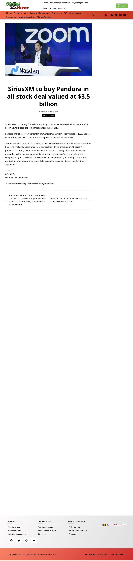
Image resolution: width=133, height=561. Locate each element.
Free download (14, 527)
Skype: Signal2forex (80, 3)
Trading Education (26, 17)
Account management (40, 13)
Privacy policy (74, 534)
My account (121, 5)
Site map (42, 534)
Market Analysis (45, 17)
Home (9, 13)
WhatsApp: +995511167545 (54, 8)
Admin (43, 111)
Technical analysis (45, 527)
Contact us (11, 17)
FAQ (65, 13)
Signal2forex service (48, 555)
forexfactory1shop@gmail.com (56, 3)
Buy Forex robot (14, 530)
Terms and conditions (78, 530)
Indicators (57, 13)
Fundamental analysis (47, 530)
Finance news (48, 115)
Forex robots (21, 13)
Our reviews (75, 13)
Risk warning (74, 527)
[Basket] (93, 15)
